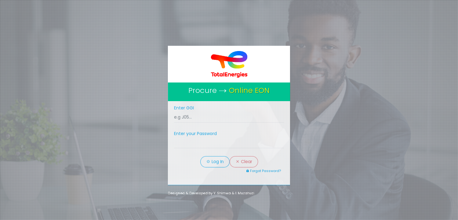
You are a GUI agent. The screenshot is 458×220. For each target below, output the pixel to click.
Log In (215, 162)
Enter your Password (195, 133)
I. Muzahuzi (244, 193)
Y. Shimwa (222, 193)
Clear (243, 162)
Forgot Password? (263, 170)
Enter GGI (184, 108)
